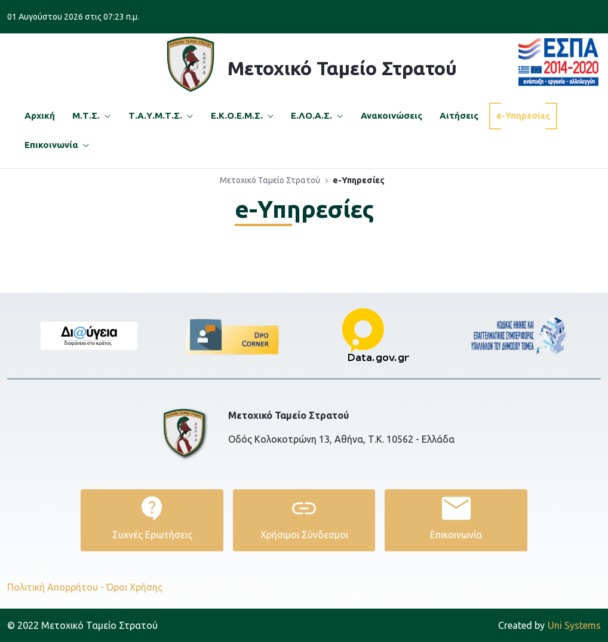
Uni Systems (549, 625)
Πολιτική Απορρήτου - (55, 587)
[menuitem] (39, 116)
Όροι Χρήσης (134, 587)
